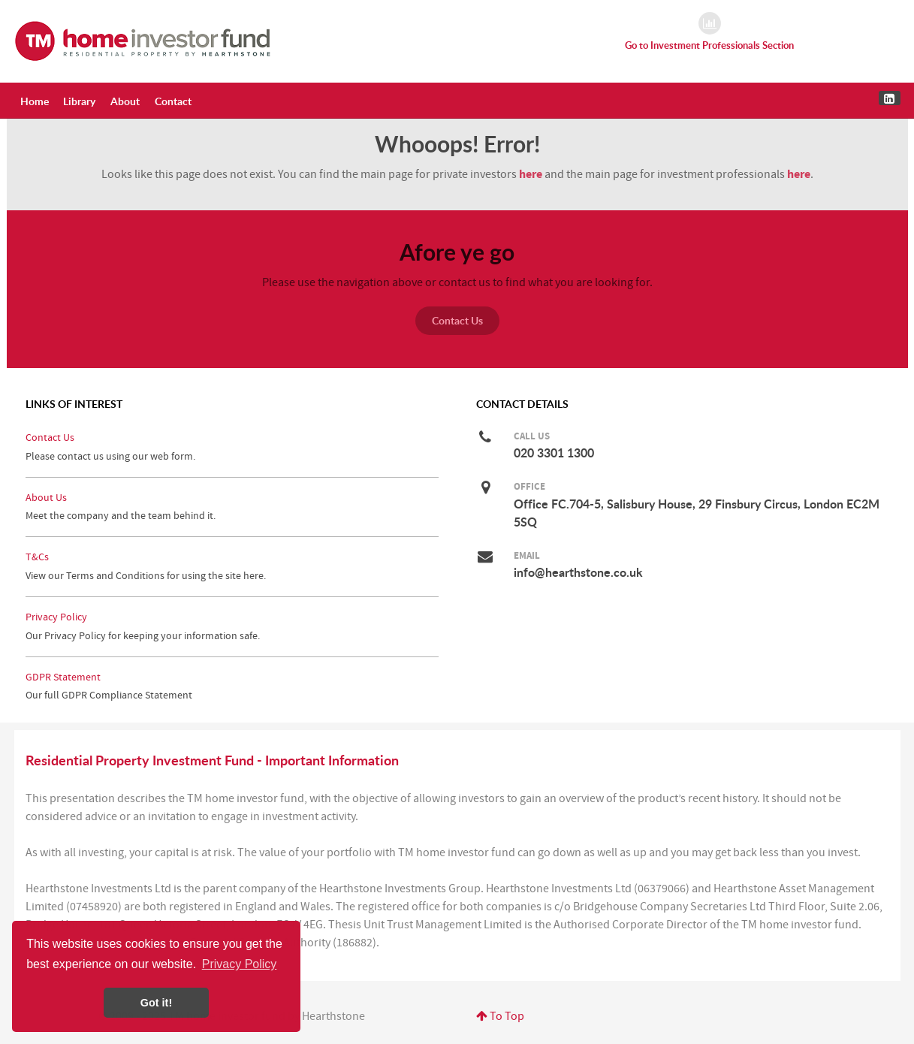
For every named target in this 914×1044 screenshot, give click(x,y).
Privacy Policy (56, 617)
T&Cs (37, 557)
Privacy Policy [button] (239, 964)
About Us (46, 497)
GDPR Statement (63, 677)
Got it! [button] (156, 1003)
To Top (500, 1016)
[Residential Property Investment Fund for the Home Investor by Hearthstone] (143, 40)
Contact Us (457, 320)
